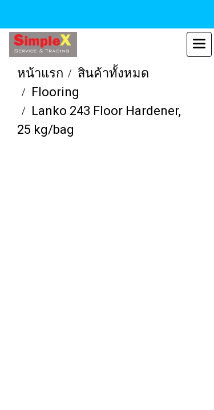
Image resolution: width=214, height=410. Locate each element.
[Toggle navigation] (199, 44)
